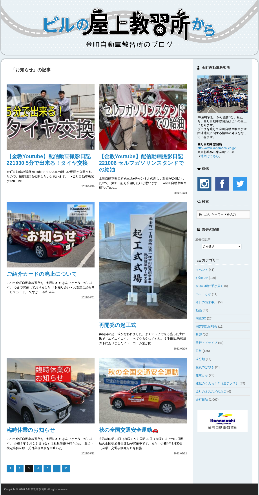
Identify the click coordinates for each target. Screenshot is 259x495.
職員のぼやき (205, 367)
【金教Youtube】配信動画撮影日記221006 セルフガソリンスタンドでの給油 (141, 162)
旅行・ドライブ (206, 342)
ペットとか (203, 294)
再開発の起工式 (117, 325)
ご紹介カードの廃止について (42, 274)
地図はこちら (210, 156)
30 (65, 468)
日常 (199, 351)
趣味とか (202, 375)
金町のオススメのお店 (211, 391)
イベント (202, 269)
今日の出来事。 (206, 302)
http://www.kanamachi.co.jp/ (216, 148)
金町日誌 (202, 399)
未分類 (200, 359)
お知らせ (202, 278)
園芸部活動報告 (206, 326)
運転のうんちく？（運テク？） (217, 383)
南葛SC (201, 318)
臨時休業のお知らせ (31, 430)
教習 (199, 334)
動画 (199, 310)
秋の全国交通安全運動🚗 (129, 430)
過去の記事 (203, 239)
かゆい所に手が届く (209, 286)
